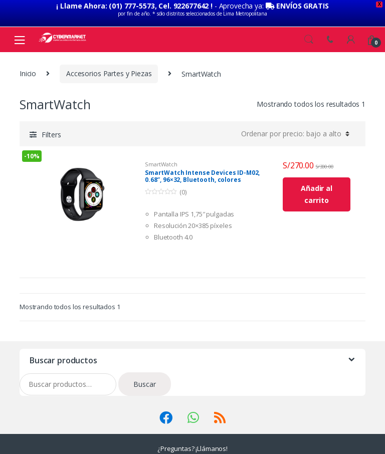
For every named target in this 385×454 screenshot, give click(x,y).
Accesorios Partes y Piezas (108, 72)
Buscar (144, 382)
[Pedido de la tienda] (293, 132)
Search (308, 38)
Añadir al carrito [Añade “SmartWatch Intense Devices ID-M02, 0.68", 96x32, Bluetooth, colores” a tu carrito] (316, 193)
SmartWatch (161, 162)
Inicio (28, 72)
